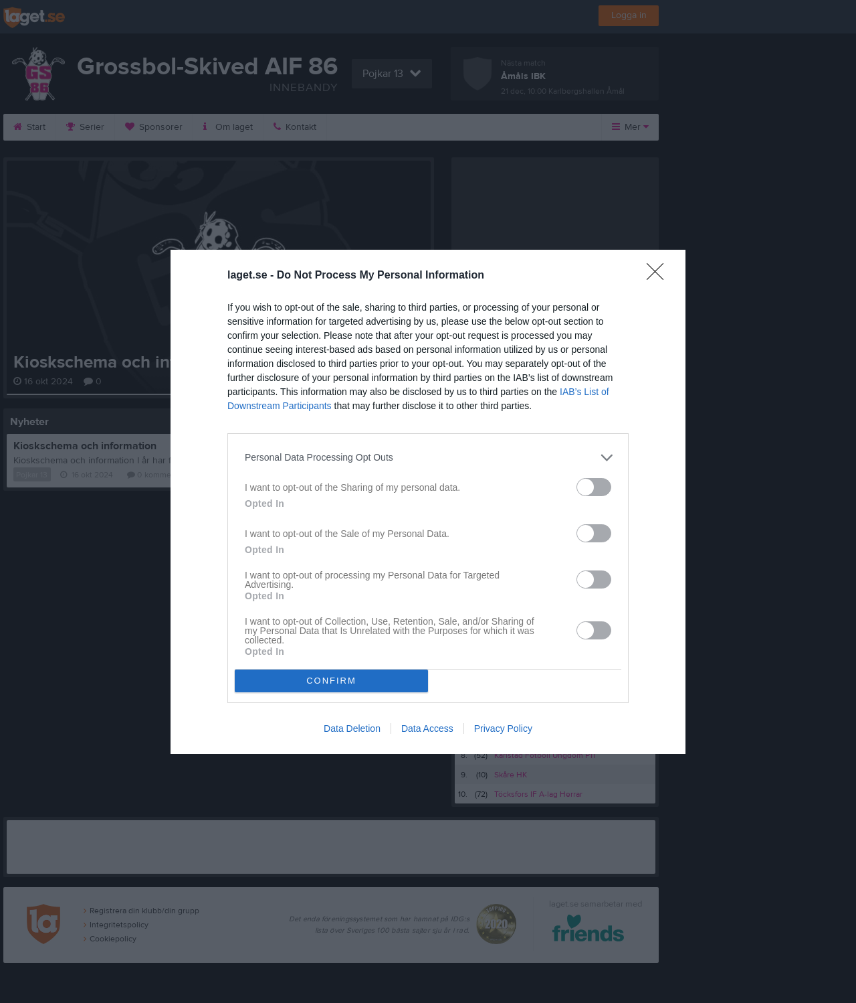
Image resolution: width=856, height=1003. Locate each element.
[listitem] (428, 458)
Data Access (427, 728)
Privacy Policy (503, 728)
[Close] (659, 276)
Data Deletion (352, 728)
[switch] (593, 487)
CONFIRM (331, 681)
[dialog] (428, 502)
